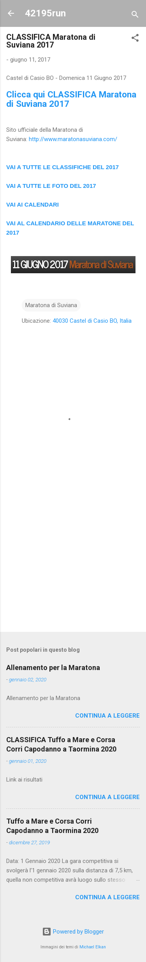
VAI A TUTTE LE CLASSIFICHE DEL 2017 (62, 167)
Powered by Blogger (73, 931)
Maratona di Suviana (51, 305)
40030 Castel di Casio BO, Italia (92, 320)
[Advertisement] (73, 564)
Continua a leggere (107, 715)
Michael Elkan (92, 947)
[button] (135, 39)
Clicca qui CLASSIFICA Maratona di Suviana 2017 (71, 99)
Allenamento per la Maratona (53, 667)
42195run (45, 13)
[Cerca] (135, 16)
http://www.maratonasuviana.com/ (73, 139)
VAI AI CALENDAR (31, 204)
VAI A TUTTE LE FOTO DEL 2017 (51, 185)
